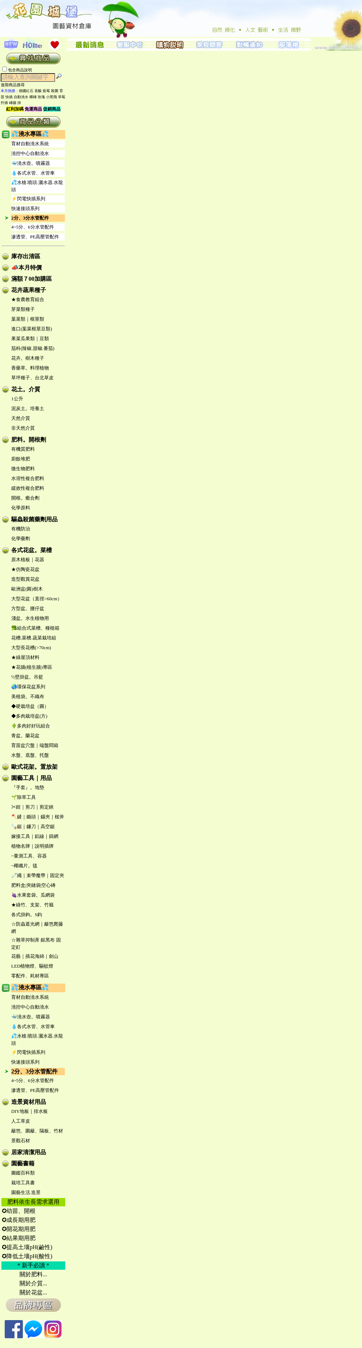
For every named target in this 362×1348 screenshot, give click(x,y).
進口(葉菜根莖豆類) (31, 328)
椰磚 (33, 97)
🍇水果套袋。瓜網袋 (33, 895)
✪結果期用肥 (19, 1238)
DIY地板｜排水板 (29, 1111)
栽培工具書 (23, 1182)
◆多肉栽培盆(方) (29, 716)
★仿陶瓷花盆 (25, 569)
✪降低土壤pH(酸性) (27, 1256)
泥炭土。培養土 (27, 408)
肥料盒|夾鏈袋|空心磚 (33, 885)
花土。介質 (25, 389)
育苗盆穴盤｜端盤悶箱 (34, 745)
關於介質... (33, 1283)
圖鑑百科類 (23, 1173)
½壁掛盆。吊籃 (27, 677)
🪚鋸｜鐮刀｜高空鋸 (33, 826)
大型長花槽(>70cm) (31, 647)
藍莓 (46, 91)
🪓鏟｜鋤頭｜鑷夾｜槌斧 (37, 816)
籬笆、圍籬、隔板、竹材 (37, 1131)
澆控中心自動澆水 (30, 153)
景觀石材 (20, 1140)
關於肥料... (33, 1274)
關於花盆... (33, 1292)
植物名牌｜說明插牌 (32, 846)
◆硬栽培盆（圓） (30, 706)
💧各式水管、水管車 (33, 173)
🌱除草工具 (23, 797)
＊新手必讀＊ (33, 1265)
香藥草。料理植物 (30, 368)
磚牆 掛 (15, 103)
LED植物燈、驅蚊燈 (32, 966)
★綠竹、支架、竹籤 (32, 904)
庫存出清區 (25, 256)
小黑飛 (51, 97)
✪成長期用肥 (19, 1220)
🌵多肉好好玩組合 (30, 726)
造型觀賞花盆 (25, 579)
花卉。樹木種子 (27, 358)
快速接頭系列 (25, 208)
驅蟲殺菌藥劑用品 (34, 519)
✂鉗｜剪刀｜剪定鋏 (32, 807)
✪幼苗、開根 (19, 1211)
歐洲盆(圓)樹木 (27, 589)
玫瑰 (41, 97)
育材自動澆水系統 (30, 143)
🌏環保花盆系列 (28, 686)
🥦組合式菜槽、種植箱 (35, 628)
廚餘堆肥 (20, 459)
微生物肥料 (23, 468)
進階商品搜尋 (15, 85)
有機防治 (20, 528)
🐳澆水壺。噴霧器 (30, 163)
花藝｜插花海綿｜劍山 (34, 956)
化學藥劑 (20, 538)
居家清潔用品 (28, 1152)
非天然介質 (23, 428)
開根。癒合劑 (25, 498)
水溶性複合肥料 (27, 478)
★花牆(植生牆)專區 (31, 667)
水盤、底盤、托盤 (30, 755)
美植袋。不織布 (27, 696)
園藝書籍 (22, 1163)
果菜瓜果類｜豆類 (30, 338)
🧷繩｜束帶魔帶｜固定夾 (37, 875)
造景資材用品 (28, 1102)
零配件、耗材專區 (30, 975)
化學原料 (20, 507)
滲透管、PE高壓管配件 (35, 236)
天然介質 (20, 418)
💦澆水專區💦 (30, 134)
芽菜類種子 (23, 309)
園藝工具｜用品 (31, 778)
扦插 (4, 103)
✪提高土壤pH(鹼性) (27, 1247)
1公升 (17, 398)
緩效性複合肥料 (27, 488)
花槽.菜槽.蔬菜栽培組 (33, 637)
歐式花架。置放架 (34, 767)
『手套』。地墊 (27, 787)
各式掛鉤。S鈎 (26, 914)
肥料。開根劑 (28, 440)
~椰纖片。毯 (24, 865)
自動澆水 (21, 97)
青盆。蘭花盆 (25, 735)
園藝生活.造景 (26, 1192)
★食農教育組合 (27, 299)
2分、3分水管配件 (30, 218)
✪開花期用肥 (19, 1229)
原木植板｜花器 (27, 559)
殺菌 (54, 91)
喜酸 (38, 91)
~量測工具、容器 (29, 856)
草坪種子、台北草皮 (32, 377)
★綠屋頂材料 (25, 657)
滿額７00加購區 (31, 279)
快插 (9, 97)
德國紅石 (26, 91)
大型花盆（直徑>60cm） (36, 598)
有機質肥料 (23, 449)
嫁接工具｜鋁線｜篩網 (34, 836)
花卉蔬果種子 (28, 290)
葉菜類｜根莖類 (27, 319)
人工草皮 (20, 1121)
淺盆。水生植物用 (30, 618)
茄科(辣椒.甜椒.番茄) (32, 348)
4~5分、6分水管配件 (32, 227)
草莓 (61, 97)
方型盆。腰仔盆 (27, 608)
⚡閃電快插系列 (28, 198)
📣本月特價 (26, 267)
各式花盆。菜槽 (31, 550)
